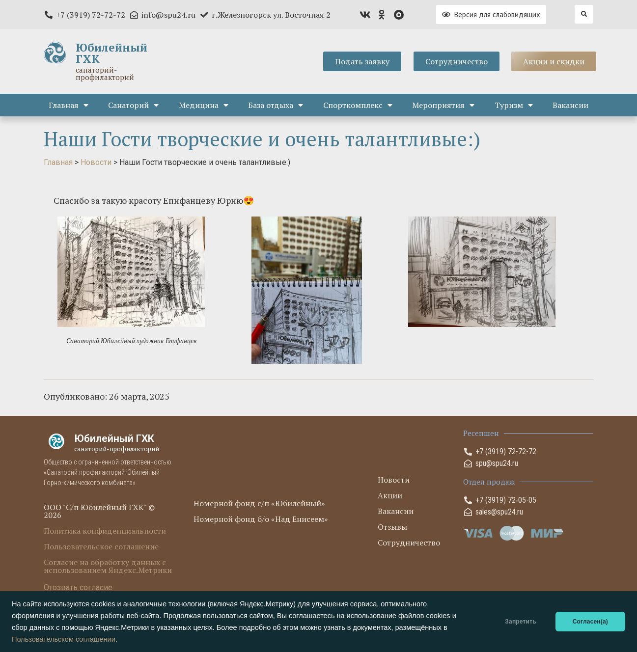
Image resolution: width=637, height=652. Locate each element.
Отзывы (392, 526)
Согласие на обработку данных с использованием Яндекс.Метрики (108, 566)
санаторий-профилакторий (105, 73)
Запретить (520, 621)
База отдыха (275, 105)
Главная (68, 105)
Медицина (203, 105)
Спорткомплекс (357, 105)
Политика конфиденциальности (105, 530)
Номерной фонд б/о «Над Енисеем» (261, 519)
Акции (390, 495)
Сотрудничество (409, 542)
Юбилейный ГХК (111, 53)
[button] (584, 14)
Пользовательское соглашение (101, 546)
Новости (394, 479)
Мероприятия (443, 105)
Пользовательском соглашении (63, 639)
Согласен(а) (590, 621)
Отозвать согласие (78, 587)
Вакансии (570, 105)
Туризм (514, 105)
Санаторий (133, 105)
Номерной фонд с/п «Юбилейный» (259, 503)
